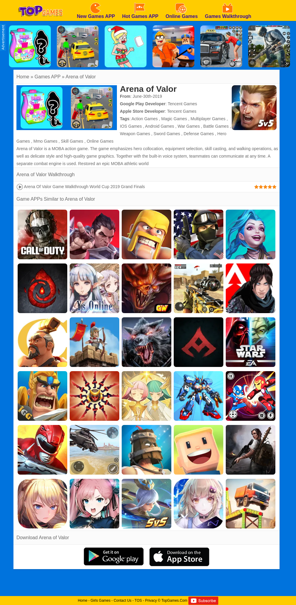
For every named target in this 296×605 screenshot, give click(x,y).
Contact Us (122, 600)
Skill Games (72, 141)
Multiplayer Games (207, 118)
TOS (138, 600)
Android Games (159, 126)
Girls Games (101, 600)
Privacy (151, 600)
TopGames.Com (174, 600)
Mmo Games (45, 141)
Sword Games (167, 133)
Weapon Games (135, 133)
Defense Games (199, 133)
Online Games (100, 141)
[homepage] (40, 2)
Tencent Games (182, 103)
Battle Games (216, 126)
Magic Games (174, 118)
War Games (189, 126)
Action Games (145, 118)
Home (22, 76)
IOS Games (131, 126)
